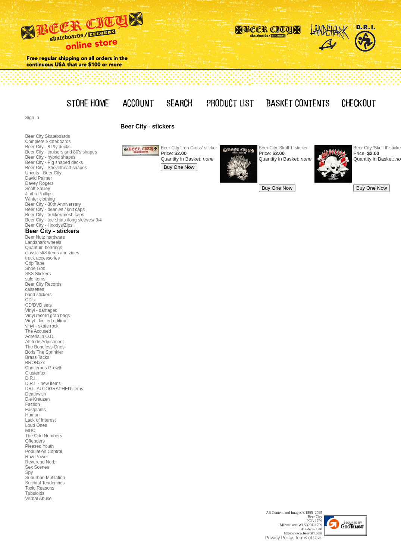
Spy (29, 472)
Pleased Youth (39, 446)
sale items (35, 279)
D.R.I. (31, 378)
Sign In (32, 117)
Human (32, 415)
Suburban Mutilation (45, 477)
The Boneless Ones (45, 347)
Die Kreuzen (37, 399)
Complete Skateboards (48, 141)
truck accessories (42, 258)
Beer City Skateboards (47, 136)
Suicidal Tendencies (45, 482)
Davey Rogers (39, 183)
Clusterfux (35, 373)
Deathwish (35, 394)
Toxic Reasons (39, 488)
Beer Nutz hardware (45, 237)
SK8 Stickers (38, 273)
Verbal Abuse (38, 498)
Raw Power (36, 456)
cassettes (34, 289)
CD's (30, 300)
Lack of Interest (40, 420)
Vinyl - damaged (41, 310)
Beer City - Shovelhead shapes (56, 167)
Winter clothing (40, 199)
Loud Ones (36, 425)
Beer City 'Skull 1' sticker (283, 148)
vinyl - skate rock (42, 326)
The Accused (38, 331)
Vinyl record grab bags (47, 315)
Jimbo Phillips (39, 193)
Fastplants (35, 409)
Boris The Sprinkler (44, 352)
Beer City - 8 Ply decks (48, 146)
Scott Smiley (37, 188)
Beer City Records (43, 284)
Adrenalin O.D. (40, 336)
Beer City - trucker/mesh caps (54, 214)
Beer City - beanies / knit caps (55, 209)
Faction (32, 404)
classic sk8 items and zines (52, 252)
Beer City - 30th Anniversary (53, 204)
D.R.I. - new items (43, 383)
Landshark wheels (43, 242)
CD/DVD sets (38, 305)
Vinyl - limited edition (45, 320)
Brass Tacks (37, 357)
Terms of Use (308, 537)
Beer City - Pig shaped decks (54, 162)
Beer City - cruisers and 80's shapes (61, 152)
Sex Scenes (37, 467)
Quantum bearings (43, 247)
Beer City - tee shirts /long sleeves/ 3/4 (63, 220)
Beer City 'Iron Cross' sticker (189, 148)
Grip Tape (35, 263)
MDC (30, 430)
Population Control (43, 451)
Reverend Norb (40, 462)
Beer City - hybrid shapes (50, 157)
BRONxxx (35, 362)
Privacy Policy (279, 537)
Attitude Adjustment (44, 341)
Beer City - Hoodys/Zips (49, 225)
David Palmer (38, 178)
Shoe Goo (35, 268)
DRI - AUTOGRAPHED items (54, 388)
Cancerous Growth (44, 367)
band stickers (38, 294)
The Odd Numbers (43, 435)
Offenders (35, 441)
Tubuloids (35, 493)
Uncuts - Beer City (43, 173)
